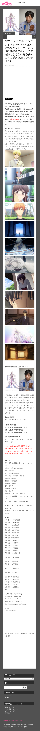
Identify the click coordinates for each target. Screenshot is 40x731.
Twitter (7, 698)
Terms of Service (18, 726)
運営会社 (7, 713)
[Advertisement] (19, 81)
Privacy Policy (7, 726)
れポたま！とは (9, 707)
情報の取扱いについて (11, 709)
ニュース (8, 33)
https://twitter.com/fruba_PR (13, 599)
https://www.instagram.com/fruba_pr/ (16, 604)
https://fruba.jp (18, 594)
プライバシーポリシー (11, 711)
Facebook (8, 696)
